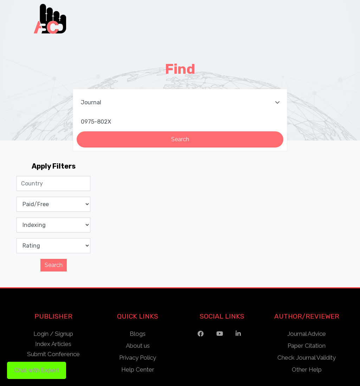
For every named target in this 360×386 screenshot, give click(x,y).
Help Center (137, 369)
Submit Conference (53, 354)
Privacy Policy (137, 357)
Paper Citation (307, 345)
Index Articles (53, 343)
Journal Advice (306, 333)
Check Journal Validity (306, 357)
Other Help (307, 369)
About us (138, 345)
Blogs (138, 333)
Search (54, 265)
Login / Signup (53, 333)
